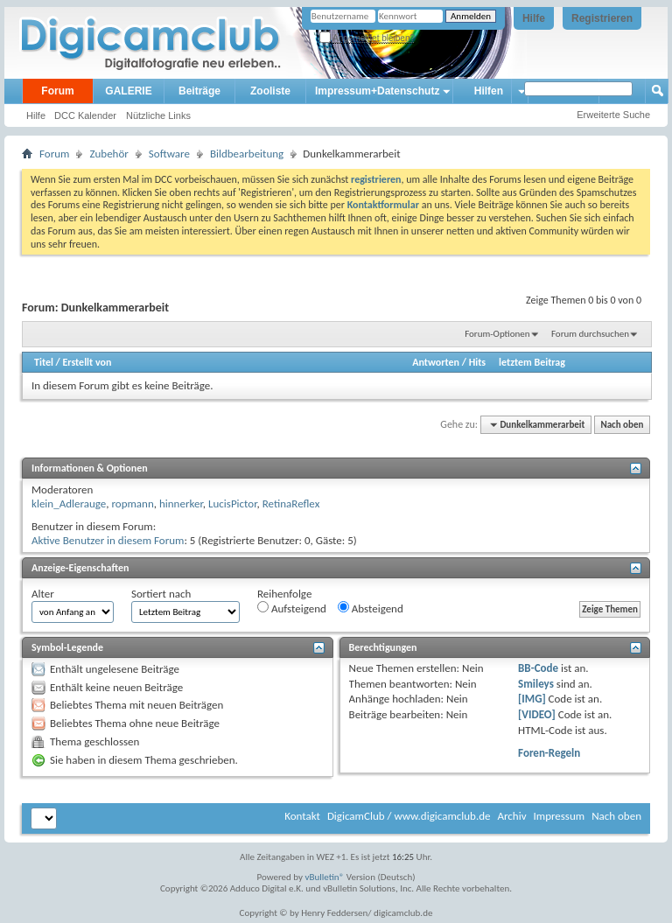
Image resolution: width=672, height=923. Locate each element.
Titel (43, 362)
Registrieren (602, 18)
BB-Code (538, 668)
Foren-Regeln (549, 752)
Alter (43, 593)
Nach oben (621, 424)
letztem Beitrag (532, 362)
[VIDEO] (537, 714)
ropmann (132, 503)
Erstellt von (86, 362)
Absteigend (370, 608)
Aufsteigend (291, 608)
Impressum (558, 815)
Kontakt (302, 815)
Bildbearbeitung (247, 153)
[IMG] (532, 698)
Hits (477, 362)
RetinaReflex (291, 503)
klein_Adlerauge (69, 503)
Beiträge (199, 91)
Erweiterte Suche (613, 114)
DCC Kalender (85, 115)
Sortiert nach (161, 593)
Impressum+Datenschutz (377, 91)
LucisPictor (232, 503)
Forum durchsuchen (590, 333)
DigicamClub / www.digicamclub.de (409, 815)
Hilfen (488, 91)
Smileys (536, 683)
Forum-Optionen (497, 333)
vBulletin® (325, 877)
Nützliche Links (158, 115)
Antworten (435, 362)
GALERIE (128, 91)
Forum (57, 91)
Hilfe (533, 18)
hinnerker (181, 503)
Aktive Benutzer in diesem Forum (108, 540)
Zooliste (270, 91)
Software (169, 153)
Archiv (511, 815)
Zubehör (108, 153)
